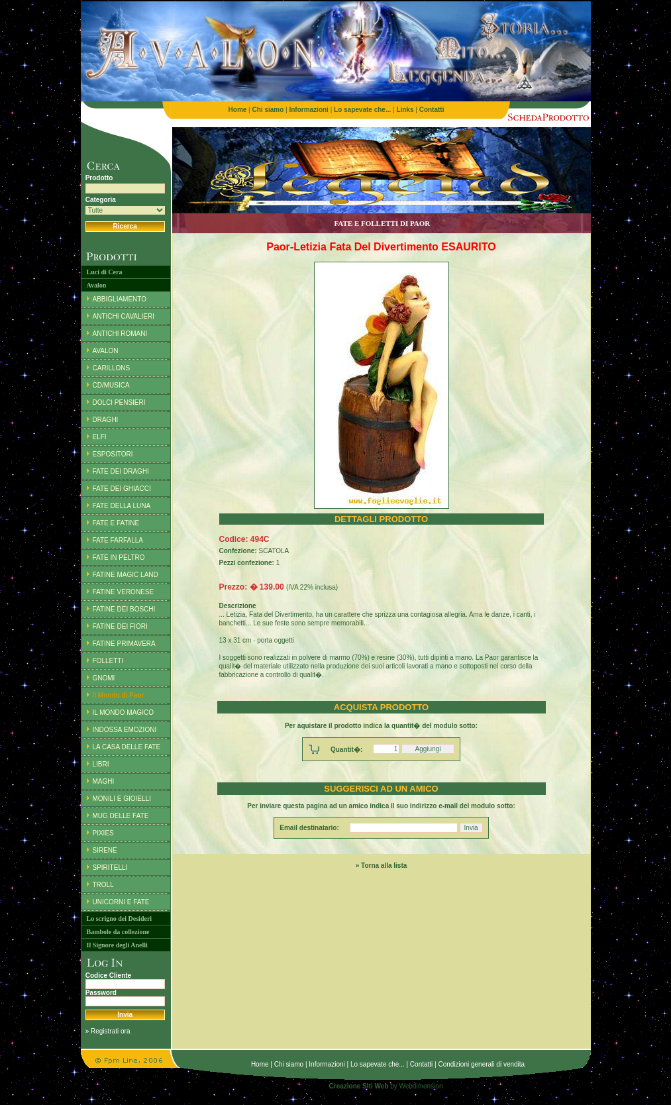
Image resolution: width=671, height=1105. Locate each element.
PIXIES (103, 833)
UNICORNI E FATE (121, 902)
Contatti (421, 1064)
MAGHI (104, 781)
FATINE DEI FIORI (120, 626)
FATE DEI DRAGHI (121, 471)
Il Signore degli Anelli (117, 945)
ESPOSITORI (113, 454)
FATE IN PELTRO (119, 557)
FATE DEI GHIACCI (122, 488)
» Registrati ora (107, 1031)
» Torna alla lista (381, 865)
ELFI (100, 437)
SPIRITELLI (110, 867)
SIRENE (105, 850)
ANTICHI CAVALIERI (124, 316)
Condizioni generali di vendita (481, 1064)
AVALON (106, 350)
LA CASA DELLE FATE (127, 747)
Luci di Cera (105, 272)
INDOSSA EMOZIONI (125, 729)
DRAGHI (106, 419)
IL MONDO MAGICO (123, 712)
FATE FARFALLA (118, 540)
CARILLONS (111, 368)
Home (260, 1064)
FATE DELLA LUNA (122, 505)
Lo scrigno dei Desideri (119, 918)
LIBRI (101, 764)
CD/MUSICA (111, 385)
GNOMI (104, 678)
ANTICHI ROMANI (120, 333)
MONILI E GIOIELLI (122, 798)
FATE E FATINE (116, 523)
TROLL (103, 884)
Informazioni (326, 1064)
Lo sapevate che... (377, 1064)
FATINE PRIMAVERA (124, 643)
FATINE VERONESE (123, 592)
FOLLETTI (108, 660)
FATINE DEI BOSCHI (124, 609)
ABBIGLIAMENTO (120, 299)
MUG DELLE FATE (121, 815)
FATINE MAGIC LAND (125, 574)
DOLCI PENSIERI (119, 402)
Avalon (97, 285)
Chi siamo (288, 1064)
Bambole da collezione (118, 931)
